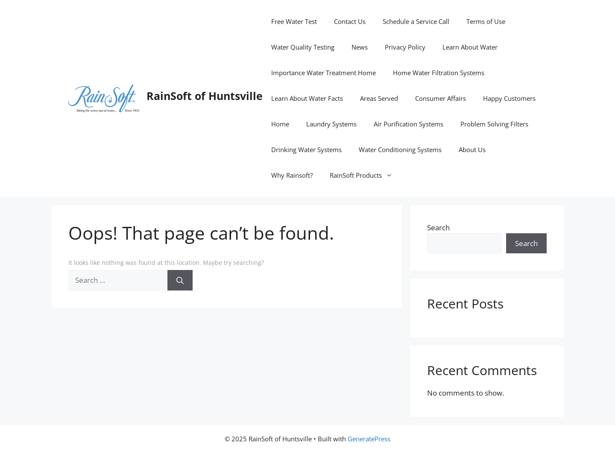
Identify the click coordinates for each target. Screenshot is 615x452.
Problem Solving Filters (494, 124)
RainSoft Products (365, 175)
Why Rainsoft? (292, 175)
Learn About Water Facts (307, 98)
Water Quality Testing (302, 47)
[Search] (180, 280)
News (359, 47)
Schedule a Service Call (416, 21)
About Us (472, 149)
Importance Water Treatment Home (323, 72)
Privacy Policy (405, 47)
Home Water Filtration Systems (438, 72)
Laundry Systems (331, 124)
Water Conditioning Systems (400, 149)
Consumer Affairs (440, 98)
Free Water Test (294, 21)
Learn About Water (470, 47)
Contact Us (350, 21)
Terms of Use (485, 21)
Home (280, 124)
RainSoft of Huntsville (204, 95)
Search (438, 227)
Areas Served (379, 98)
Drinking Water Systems (306, 149)
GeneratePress (369, 438)
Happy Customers (509, 98)
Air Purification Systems (408, 124)
